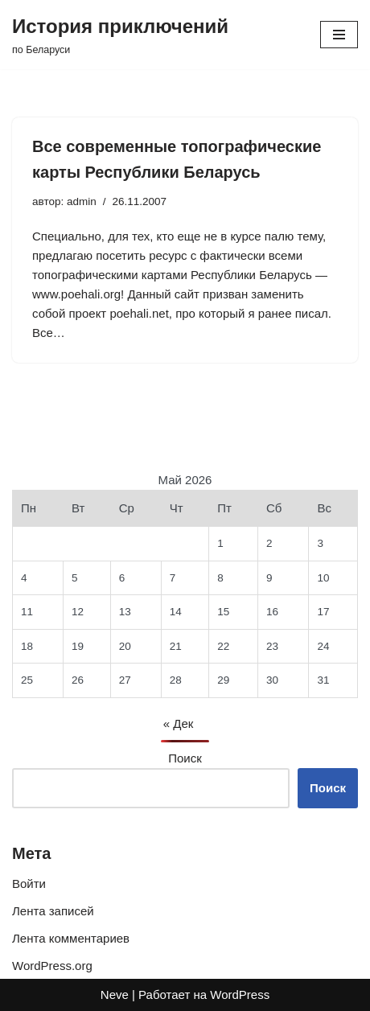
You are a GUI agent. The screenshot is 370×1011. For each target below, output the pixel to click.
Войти (29, 883)
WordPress (239, 994)
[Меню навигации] (339, 34)
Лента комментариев (71, 938)
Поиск (185, 758)
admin (82, 201)
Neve (115, 994)
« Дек (178, 723)
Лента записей (53, 911)
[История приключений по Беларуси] (120, 34)
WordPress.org (52, 965)
